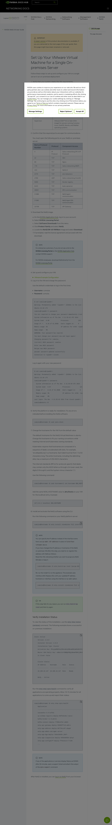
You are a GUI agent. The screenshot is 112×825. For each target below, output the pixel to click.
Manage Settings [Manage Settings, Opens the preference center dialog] (35, 111)
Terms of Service (42, 103)
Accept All (80, 111)
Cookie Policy (32, 99)
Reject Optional (66, 111)
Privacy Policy (32, 105)
